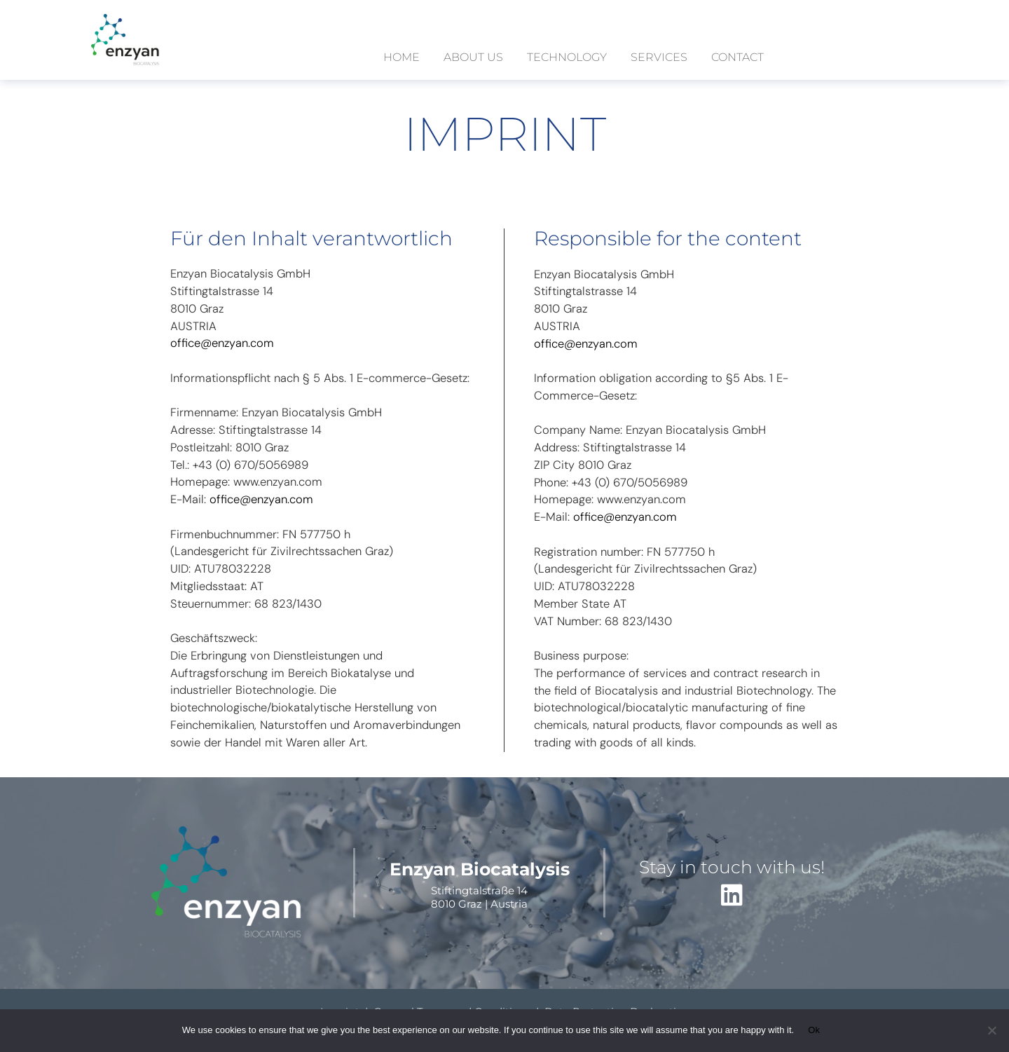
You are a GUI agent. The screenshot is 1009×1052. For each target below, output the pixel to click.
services (659, 57)
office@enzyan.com (222, 343)
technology (567, 57)
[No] (991, 1030)
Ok (814, 1030)
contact (737, 57)
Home (401, 57)
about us (473, 57)
